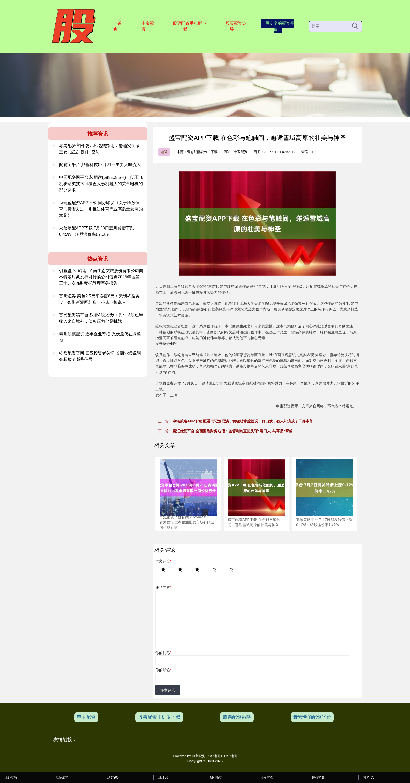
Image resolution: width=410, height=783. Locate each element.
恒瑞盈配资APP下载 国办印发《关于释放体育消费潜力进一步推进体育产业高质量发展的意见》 (101, 209)
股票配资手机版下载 (189, 26)
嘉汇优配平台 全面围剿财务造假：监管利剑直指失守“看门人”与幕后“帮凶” (233, 431)
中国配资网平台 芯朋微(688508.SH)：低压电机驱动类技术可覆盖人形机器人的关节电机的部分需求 (101, 183)
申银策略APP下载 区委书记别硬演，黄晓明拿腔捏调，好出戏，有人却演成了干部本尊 (243, 421)
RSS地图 (213, 756)
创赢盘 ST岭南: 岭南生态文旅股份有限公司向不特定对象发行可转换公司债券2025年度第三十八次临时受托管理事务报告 (101, 276)
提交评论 (167, 690)
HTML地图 (229, 756)
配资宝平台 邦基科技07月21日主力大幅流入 (100, 164)
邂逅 (164, 152)
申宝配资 (147, 26)
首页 (117, 26)
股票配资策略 (235, 26)
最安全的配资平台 (279, 26)
